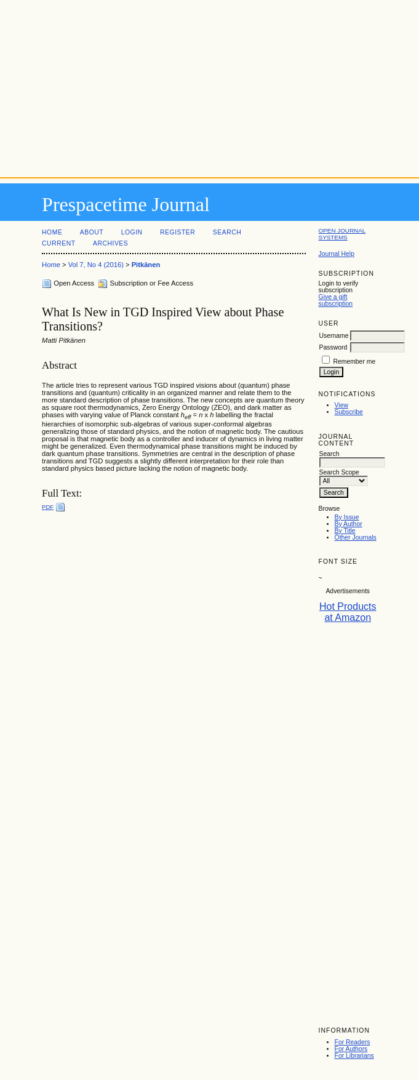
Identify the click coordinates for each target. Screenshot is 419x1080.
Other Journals (356, 537)
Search (227, 232)
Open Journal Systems (342, 234)
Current (58, 243)
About (91, 232)
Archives (110, 243)
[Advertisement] (209, 86)
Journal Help (336, 253)
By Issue (347, 517)
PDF (48, 506)
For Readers (352, 1042)
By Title (345, 530)
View (341, 405)
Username (334, 335)
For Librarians (354, 1055)
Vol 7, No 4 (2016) (96, 264)
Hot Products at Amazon (347, 612)
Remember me (354, 361)
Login (132, 232)
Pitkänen (146, 264)
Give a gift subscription (336, 300)
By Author (348, 524)
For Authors (351, 1049)
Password (333, 347)
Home (52, 232)
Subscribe (349, 412)
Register (177, 232)
